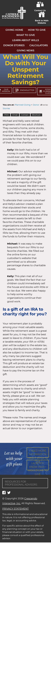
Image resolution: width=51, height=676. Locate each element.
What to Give (25, 35)
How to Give (37, 29)
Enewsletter (24, 90)
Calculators (38, 45)
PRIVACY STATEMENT (15, 508)
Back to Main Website (41, 20)
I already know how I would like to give (38, 466)
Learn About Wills (25, 40)
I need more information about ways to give (38, 453)
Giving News (25, 50)
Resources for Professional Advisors (21, 483)
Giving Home (14, 29)
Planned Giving (22, 105)
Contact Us (40, 9)
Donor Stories (14, 45)
